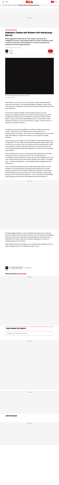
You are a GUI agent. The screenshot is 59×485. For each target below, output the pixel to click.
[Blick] (29, 2)
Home (4, 5)
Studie (13, 233)
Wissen (15, 5)
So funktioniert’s (27, 267)
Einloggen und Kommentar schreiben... (17, 333)
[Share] (6, 51)
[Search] (7, 2)
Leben (9, 5)
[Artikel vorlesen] (11, 51)
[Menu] (3, 2)
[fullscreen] (29, 76)
